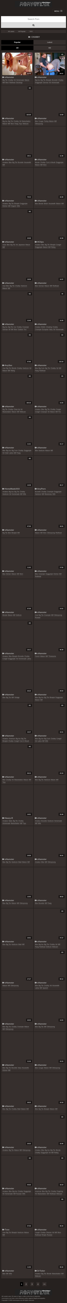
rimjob (44, 1235)
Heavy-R (7, 818)
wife (18, 206)
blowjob (48, 80)
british (46, 203)
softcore (19, 615)
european (45, 329)
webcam (26, 124)
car (15, 327)
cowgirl (58, 245)
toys (20, 124)
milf (3, 82)
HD (49, 48)
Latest (49, 42)
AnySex (7, 365)
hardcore (24, 286)
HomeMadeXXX (11, 489)
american (12, 738)
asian (4, 245)
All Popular (21, 31)
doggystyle (38, 82)
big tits (4, 80)
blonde (37, 162)
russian (37, 617)
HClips (39, 242)
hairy (51, 329)
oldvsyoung (39, 124)
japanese (21, 245)
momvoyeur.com (33, 1292)
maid (19, 862)
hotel (6, 453)
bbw (36, 121)
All (17, 48)
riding (53, 247)
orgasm (13, 206)
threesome (52, 656)
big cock (41, 368)
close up (17, 409)
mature (27, 80)
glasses (48, 1232)
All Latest (11, 31)
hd (15, 80)
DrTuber (40, 1271)
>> (44, 1284)
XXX (31, 31)
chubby (10, 80)
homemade (20, 80)
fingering (60, 1191)
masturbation (26, 121)
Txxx (5, 1229)
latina (11, 453)
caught (37, 1232)
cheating (49, 327)
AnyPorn (40, 489)
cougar (40, 121)
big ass (37, 80)
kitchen (4, 206)
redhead (12, 82)
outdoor (20, 329)
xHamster (8, 77)
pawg (16, 124)
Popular (17, 42)
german (45, 82)
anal (3, 286)
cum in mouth (50, 162)
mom (7, 82)
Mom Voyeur (33, 4)
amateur (5, 162)
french (37, 656)
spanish (45, 988)
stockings (19, 82)
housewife (27, 162)
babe (10, 821)
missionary (48, 494)
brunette (55, 80)
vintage (16, 697)
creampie (25, 327)
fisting (46, 121)
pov (25, 329)
